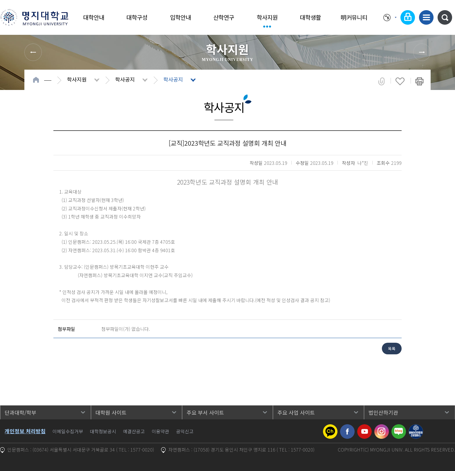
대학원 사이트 (111, 412)
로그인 (407, 17)
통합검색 (445, 17)
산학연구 (223, 17)
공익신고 (185, 431)
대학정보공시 (103, 431)
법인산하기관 (383, 412)
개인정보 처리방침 (25, 431)
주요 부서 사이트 (205, 412)
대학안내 (93, 17)
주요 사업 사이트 (296, 412)
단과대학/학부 (20, 412)
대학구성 (137, 17)
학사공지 (125, 79)
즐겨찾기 (400, 81)
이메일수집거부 (68, 431)
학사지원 (267, 17)
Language (389, 17)
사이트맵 (426, 17)
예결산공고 (134, 431)
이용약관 (160, 431)
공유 (381, 81)
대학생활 (310, 17)
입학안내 (180, 17)
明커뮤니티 (354, 17)
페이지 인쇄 (419, 81)
